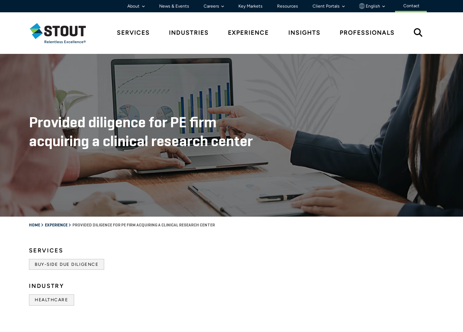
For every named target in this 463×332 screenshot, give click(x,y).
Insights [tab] (304, 32)
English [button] (370, 6)
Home (35, 225)
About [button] (134, 6)
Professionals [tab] (367, 32)
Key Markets (250, 6)
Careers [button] (212, 6)
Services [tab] (133, 32)
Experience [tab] (248, 32)
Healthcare (51, 299)
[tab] (63, 33)
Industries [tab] (189, 32)
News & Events (174, 6)
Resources (287, 6)
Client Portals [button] (327, 6)
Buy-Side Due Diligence (66, 264)
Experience (56, 225)
